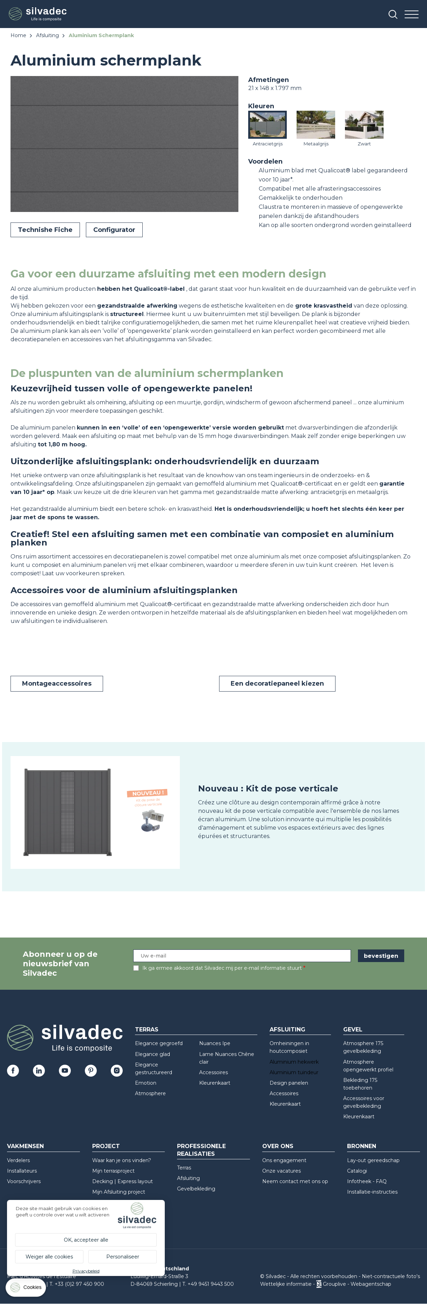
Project (106, 1146)
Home (18, 35)
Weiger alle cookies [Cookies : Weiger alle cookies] (49, 1257)
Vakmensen (25, 1146)
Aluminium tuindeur (294, 1072)
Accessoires (213, 1072)
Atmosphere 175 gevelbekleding (363, 1047)
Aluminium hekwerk (294, 1062)
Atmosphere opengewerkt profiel (368, 1066)
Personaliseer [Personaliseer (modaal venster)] (122, 1257)
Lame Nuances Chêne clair (226, 1058)
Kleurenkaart (214, 1083)
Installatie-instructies (372, 1192)
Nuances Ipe (214, 1043)
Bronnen (361, 1146)
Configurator (114, 230)
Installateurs (22, 1171)
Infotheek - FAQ (367, 1181)
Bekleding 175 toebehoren (360, 1084)
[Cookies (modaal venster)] (26, 1289)
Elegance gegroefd (159, 1043)
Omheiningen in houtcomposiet (289, 1047)
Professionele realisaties (201, 1150)
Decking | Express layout (122, 1181)
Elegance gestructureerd (153, 1069)
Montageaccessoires (57, 683)
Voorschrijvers (24, 1181)
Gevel (352, 1029)
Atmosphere (150, 1093)
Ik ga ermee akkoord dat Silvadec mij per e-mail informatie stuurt (222, 968)
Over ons (277, 1146)
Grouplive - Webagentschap (357, 1284)
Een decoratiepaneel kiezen (277, 683)
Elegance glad (152, 1054)
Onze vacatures (281, 1171)
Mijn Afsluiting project (118, 1192)
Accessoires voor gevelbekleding (363, 1102)
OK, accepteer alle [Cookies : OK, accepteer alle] (86, 1240)
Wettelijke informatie (286, 1284)
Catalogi (357, 1171)
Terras (146, 1029)
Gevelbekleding (196, 1189)
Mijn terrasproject (113, 1171)
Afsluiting (47, 35)
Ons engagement (284, 1160)
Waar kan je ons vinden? (121, 1160)
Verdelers (18, 1160)
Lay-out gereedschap (373, 1160)
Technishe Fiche (45, 230)
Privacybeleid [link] (86, 1271)
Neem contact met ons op (295, 1181)
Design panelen (289, 1083)
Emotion (145, 1083)
